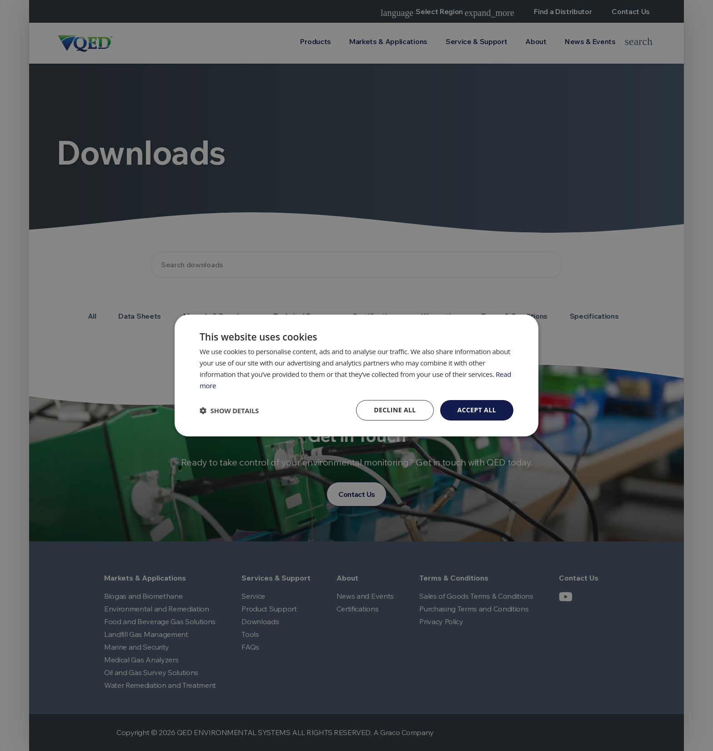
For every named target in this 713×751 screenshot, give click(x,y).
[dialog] (356, 375)
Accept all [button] (476, 410)
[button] (229, 410)
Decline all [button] (395, 410)
